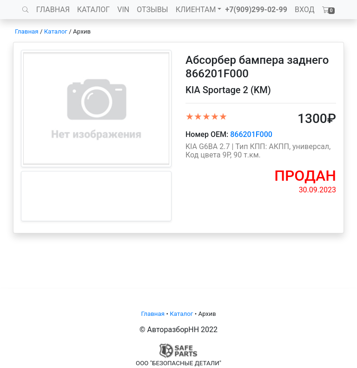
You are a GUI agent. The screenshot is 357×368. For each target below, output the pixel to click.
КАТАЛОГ (93, 9)
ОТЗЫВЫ (152, 9)
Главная (27, 31)
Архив (82, 31)
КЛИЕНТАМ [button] (196, 9)
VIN (123, 9)
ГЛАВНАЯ (53, 9)
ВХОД (305, 9)
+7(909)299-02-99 (256, 9)
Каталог (55, 31)
